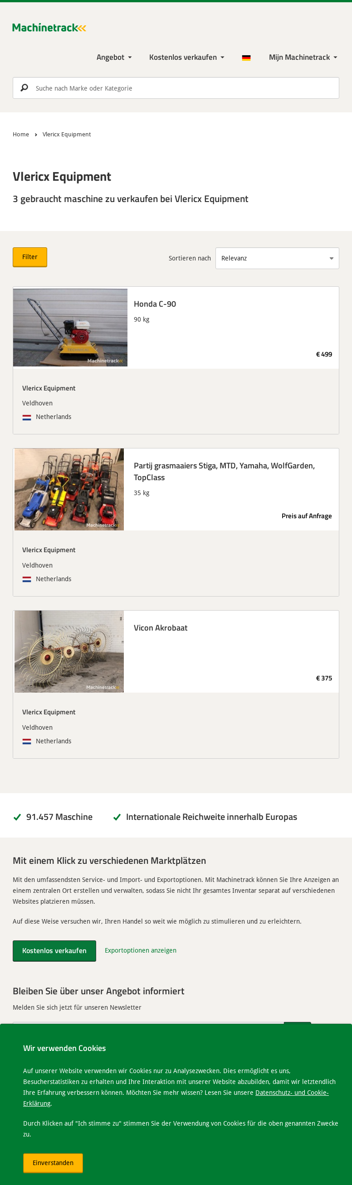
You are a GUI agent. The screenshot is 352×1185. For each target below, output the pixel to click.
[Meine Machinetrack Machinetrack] (304, 57)
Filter (30, 256)
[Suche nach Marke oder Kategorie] (176, 88)
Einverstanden (53, 1162)
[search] (176, 88)
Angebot (110, 57)
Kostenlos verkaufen (183, 57)
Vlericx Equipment (48, 388)
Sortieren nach (190, 258)
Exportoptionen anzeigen (140, 950)
